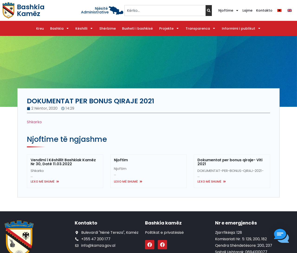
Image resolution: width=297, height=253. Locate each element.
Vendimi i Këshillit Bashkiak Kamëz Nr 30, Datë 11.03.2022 (63, 162)
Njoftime (228, 10)
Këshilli (84, 28)
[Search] (209, 10)
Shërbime (107, 28)
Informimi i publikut (241, 28)
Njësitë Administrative (95, 10)
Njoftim (121, 160)
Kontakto (264, 10)
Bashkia (59, 28)
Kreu (40, 28)
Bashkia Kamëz (31, 10)
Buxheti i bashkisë (137, 28)
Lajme (247, 10)
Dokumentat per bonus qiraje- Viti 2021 (229, 162)
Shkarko (35, 122)
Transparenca (201, 28)
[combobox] (164, 10)
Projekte (169, 28)
